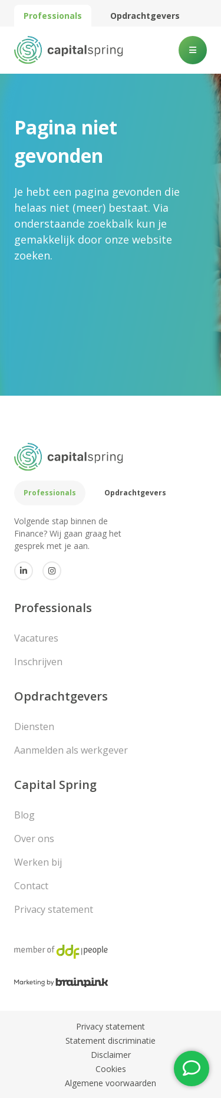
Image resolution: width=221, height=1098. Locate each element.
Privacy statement (53, 909)
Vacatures (36, 638)
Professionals (53, 15)
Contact (31, 885)
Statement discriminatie (110, 1040)
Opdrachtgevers (145, 15)
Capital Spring (55, 785)
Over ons (34, 838)
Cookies (110, 1068)
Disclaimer (111, 1054)
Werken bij (38, 862)
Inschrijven (38, 661)
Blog (24, 814)
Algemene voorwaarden (110, 1083)
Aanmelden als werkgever (71, 750)
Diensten (34, 726)
